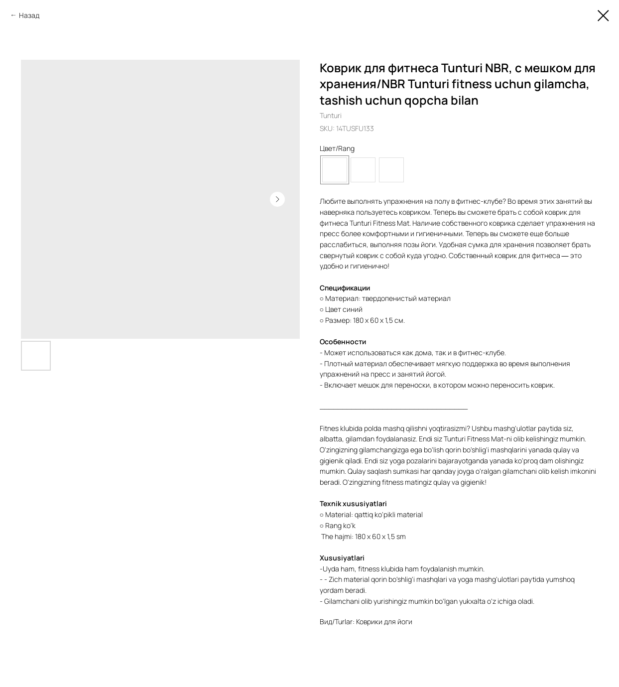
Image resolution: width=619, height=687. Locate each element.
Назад (29, 15)
